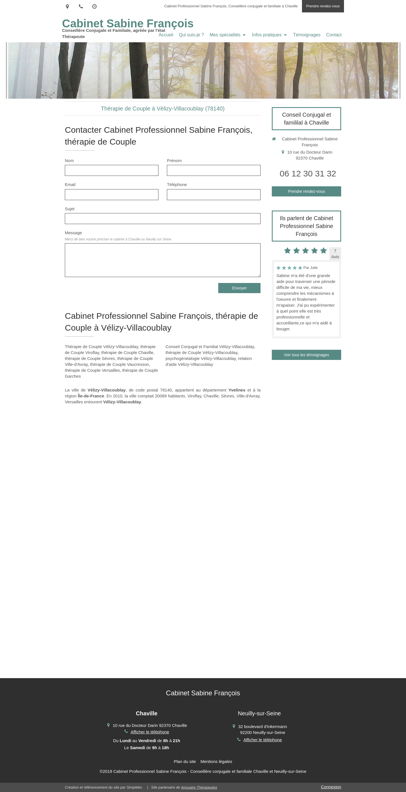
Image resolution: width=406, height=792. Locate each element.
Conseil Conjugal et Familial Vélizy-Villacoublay (210, 346)
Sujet (69, 208)
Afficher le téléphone (150, 731)
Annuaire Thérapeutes (199, 787)
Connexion (331, 786)
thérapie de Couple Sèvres (90, 358)
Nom (69, 160)
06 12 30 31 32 (308, 173)
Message (118, 235)
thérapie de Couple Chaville (127, 352)
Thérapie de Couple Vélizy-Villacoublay (101, 346)
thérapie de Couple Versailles (92, 370)
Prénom (174, 160)
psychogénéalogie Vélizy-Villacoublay (201, 358)
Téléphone (177, 184)
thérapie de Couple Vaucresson (119, 364)
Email (70, 184)
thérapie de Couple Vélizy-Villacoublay (201, 352)
